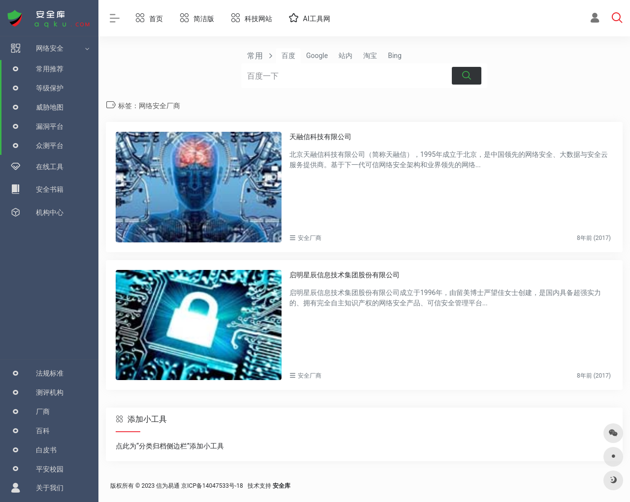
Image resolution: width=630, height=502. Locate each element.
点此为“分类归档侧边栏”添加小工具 (170, 446)
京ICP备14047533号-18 (212, 485)
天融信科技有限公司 (320, 137)
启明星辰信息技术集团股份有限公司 (344, 275)
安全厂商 (309, 238)
